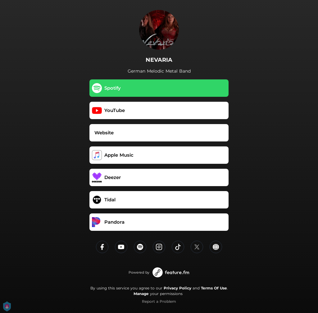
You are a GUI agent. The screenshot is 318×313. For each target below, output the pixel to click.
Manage (141, 293)
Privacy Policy (177, 288)
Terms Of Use (214, 288)
